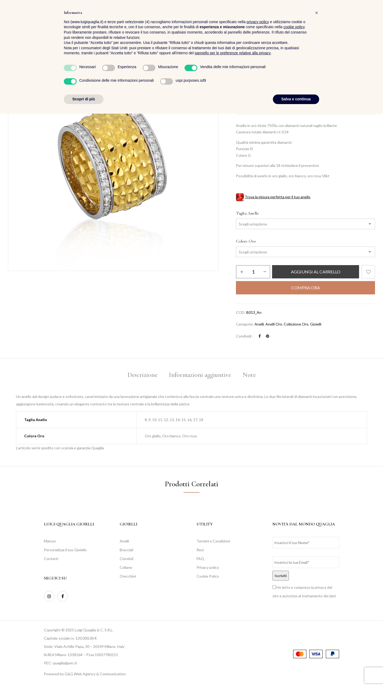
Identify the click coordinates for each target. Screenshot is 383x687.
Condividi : (244, 336)
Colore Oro (246, 241)
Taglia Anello (247, 213)
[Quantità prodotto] (253, 272)
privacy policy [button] (258, 595)
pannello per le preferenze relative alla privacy (233, 626)
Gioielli (315, 324)
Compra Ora (305, 287)
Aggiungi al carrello (315, 271)
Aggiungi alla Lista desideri (368, 271)
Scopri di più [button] (83, 672)
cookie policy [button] (294, 600)
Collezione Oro (283, 77)
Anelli (259, 324)
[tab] (142, 375)
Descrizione (142, 375)
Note (249, 375)
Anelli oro (273, 324)
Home (240, 77)
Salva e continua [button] (296, 672)
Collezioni (258, 77)
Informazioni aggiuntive (200, 375)
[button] (370, 18)
